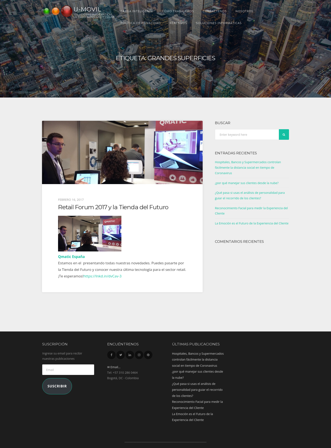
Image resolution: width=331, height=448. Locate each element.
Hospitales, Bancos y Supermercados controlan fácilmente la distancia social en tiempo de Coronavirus (248, 167)
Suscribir (57, 386)
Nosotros (244, 11)
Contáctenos (215, 11)
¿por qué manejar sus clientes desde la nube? (247, 183)
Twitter (120, 354)
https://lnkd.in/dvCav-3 (102, 276)
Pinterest (148, 354)
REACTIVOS (178, 23)
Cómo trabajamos (178, 11)
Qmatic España (71, 256)
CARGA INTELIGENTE (137, 11)
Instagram (139, 354)
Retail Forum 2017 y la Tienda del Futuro (113, 207)
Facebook (111, 354)
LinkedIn (130, 354)
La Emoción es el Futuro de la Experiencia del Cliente (252, 223)
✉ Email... (114, 367)
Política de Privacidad (141, 23)
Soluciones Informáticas (219, 23)
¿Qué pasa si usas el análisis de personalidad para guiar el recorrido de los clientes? (197, 390)
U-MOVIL (87, 9)
